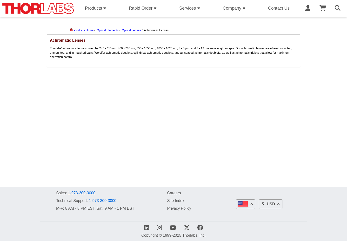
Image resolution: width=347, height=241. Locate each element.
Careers (174, 193)
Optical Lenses (131, 30)
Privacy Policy (179, 208)
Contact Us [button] (279, 8)
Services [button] (190, 8)
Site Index (175, 200)
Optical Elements (108, 30)
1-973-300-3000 (81, 193)
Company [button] (235, 8)
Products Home (81, 30)
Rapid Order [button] (143, 8)
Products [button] (96, 8)
